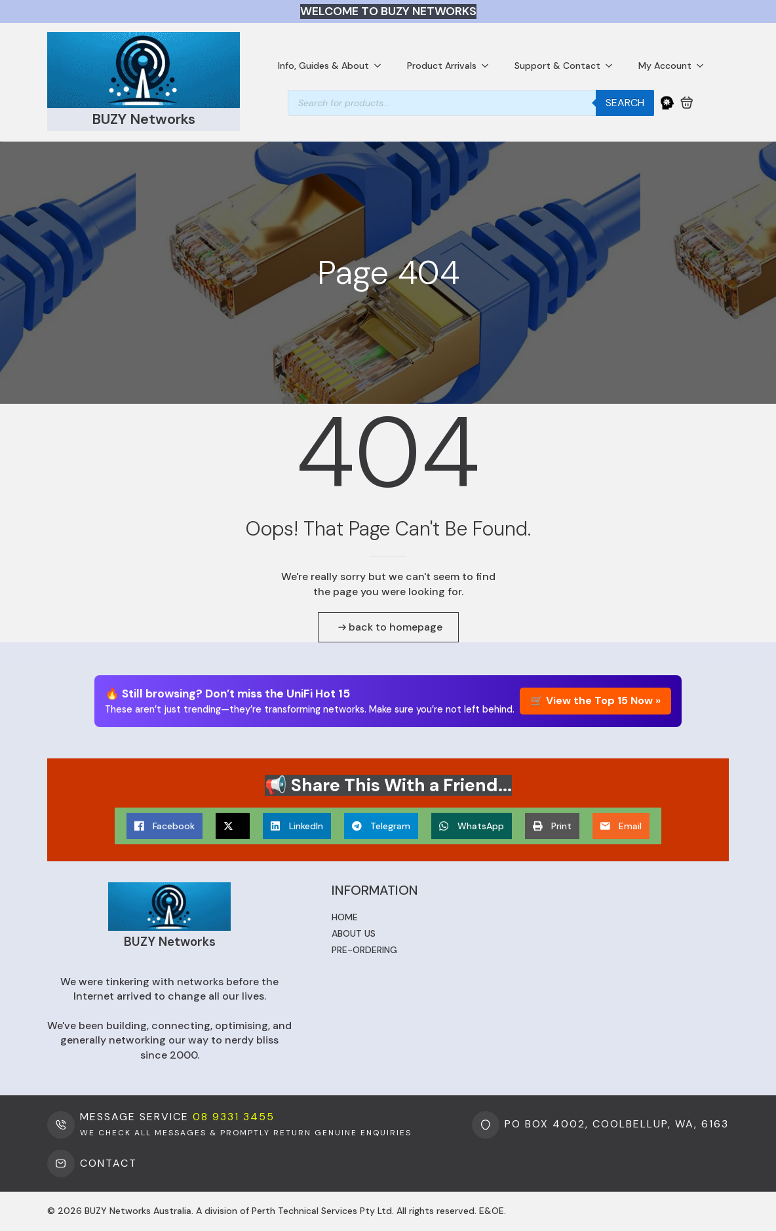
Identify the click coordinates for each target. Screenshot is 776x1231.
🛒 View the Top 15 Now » (595, 701)
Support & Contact (557, 65)
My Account (664, 65)
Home (345, 917)
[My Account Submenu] (703, 65)
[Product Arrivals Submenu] (488, 65)
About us (354, 933)
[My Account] (667, 102)
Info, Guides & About (323, 65)
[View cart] (686, 102)
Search (625, 102)
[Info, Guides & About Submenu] (381, 65)
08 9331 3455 (234, 1117)
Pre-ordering (364, 950)
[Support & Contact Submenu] (612, 65)
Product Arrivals (441, 65)
